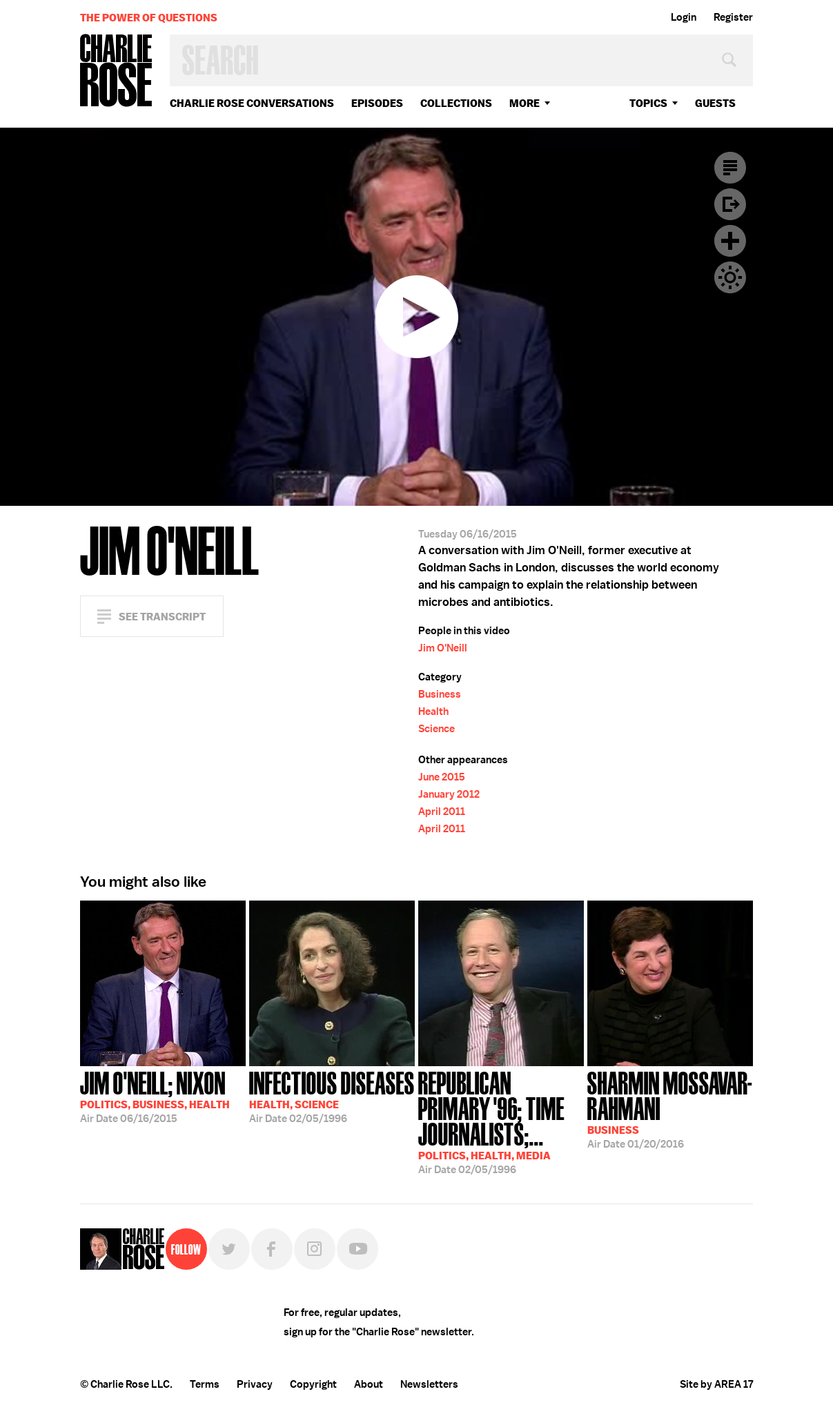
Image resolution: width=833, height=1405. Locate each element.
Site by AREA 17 (716, 1384)
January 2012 (449, 794)
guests (715, 103)
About (368, 1384)
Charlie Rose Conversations (252, 103)
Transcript (730, 168)
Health (433, 711)
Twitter (229, 1249)
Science (436, 729)
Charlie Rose (116, 71)
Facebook (272, 1249)
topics (648, 103)
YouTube (357, 1249)
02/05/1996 (332, 1096)
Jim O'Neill (442, 648)
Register (733, 17)
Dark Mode (730, 277)
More (524, 103)
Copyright (313, 1384)
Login (683, 17)
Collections (456, 103)
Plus (730, 241)
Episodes (377, 103)
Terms (204, 1384)
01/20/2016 (670, 1108)
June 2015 (441, 777)
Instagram (314, 1249)
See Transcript (162, 616)
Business (439, 694)
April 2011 (441, 811)
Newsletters (429, 1384)
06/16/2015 (155, 1096)
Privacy (255, 1384)
